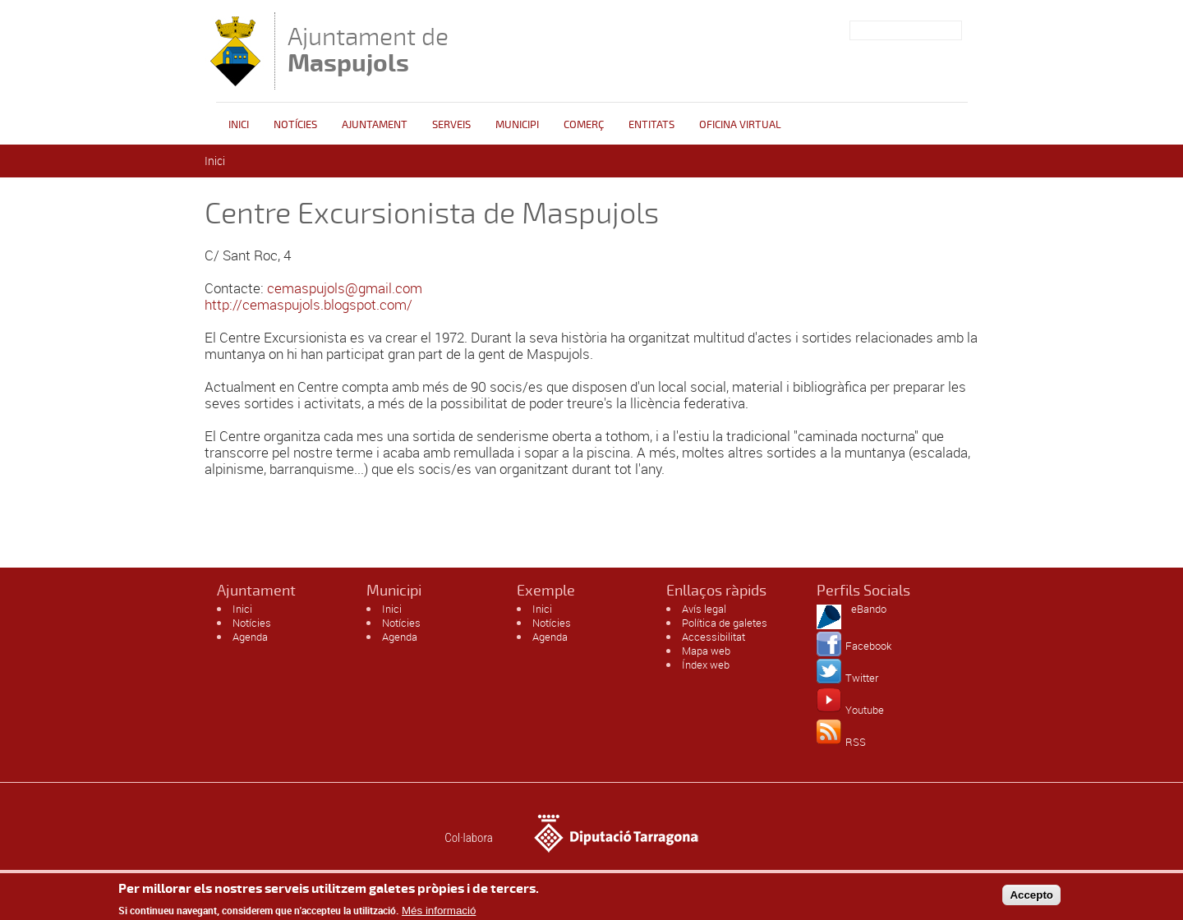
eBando (868, 608)
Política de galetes (724, 622)
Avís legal (704, 608)
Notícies (295, 124)
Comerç (584, 124)
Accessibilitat (713, 636)
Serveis (451, 124)
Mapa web (706, 650)
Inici (238, 124)
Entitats (651, 124)
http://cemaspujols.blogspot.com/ (308, 304)
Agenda (250, 636)
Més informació (439, 914)
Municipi (517, 124)
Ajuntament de (368, 49)
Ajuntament (374, 124)
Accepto (1031, 897)
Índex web (706, 664)
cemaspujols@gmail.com (344, 287)
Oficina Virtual (740, 124)
